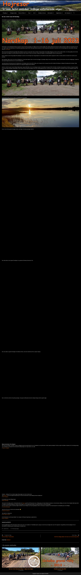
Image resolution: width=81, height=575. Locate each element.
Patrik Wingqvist (5, 518)
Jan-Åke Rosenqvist (6, 506)
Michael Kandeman (6, 510)
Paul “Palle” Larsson (6, 514)
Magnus (5, 495)
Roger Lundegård (6, 447)
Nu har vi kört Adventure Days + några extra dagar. (21, 568)
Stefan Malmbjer (5, 500)
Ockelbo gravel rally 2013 (60, 568)
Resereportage (15, 528)
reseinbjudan (7, 49)
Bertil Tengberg (5, 496)
